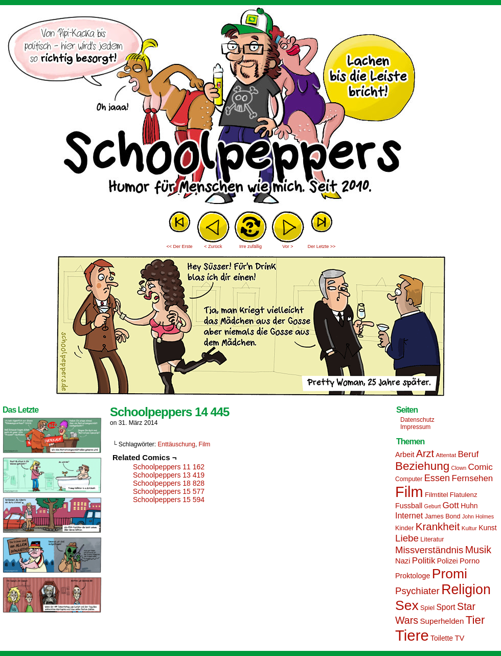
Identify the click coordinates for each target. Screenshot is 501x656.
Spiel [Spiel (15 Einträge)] (427, 608)
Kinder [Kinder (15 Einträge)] (404, 528)
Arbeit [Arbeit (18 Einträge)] (404, 454)
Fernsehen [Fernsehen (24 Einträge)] (472, 478)
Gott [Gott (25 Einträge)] (451, 505)
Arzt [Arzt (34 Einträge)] (425, 453)
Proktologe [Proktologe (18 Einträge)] (412, 576)
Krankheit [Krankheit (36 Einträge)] (438, 526)
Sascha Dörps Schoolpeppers (250, 107)
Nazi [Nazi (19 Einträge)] (402, 561)
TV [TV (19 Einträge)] (459, 638)
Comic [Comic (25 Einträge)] (480, 467)
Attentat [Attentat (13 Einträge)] (446, 455)
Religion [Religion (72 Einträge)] (466, 589)
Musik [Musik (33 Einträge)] (478, 549)
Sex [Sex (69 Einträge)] (407, 605)
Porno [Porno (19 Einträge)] (470, 561)
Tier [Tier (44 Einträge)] (475, 620)
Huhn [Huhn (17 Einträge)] (469, 506)
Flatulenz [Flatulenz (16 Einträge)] (463, 495)
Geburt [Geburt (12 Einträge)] (432, 506)
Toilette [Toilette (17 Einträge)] (441, 638)
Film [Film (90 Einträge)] (409, 492)
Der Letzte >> (322, 246)
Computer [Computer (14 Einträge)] (408, 479)
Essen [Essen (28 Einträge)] (437, 478)
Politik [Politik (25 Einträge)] (424, 560)
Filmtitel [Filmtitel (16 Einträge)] (436, 495)
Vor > (287, 246)
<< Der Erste (179, 246)
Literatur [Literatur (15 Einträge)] (432, 539)
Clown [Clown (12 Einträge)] (458, 468)
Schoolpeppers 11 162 (168, 467)
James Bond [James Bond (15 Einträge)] (443, 516)
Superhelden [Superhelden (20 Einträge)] (442, 621)
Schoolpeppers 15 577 (168, 491)
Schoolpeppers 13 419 (168, 475)
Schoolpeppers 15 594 (168, 499)
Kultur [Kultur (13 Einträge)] (469, 528)
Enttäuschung (176, 444)
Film (205, 444)
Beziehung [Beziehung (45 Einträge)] (422, 466)
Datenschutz (417, 419)
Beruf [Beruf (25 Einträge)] (468, 454)
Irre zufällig (250, 246)
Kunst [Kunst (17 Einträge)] (487, 528)
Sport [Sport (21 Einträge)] (445, 607)
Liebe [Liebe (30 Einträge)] (407, 538)
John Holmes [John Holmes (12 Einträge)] (478, 516)
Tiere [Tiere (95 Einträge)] (412, 635)
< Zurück (213, 246)
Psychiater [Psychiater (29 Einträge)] (417, 590)
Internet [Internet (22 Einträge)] (409, 515)
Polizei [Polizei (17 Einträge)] (447, 561)
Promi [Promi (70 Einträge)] (449, 573)
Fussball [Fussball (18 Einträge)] (408, 506)
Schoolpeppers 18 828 (168, 483)
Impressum (415, 427)
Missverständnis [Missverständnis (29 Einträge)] (429, 550)
